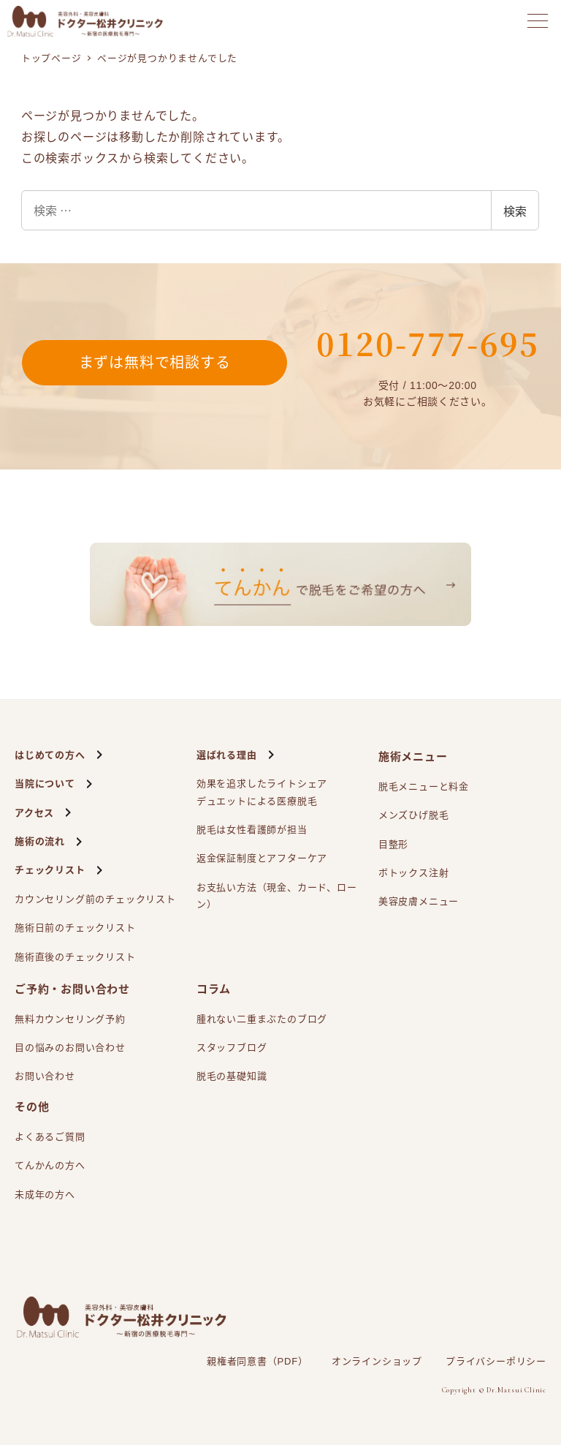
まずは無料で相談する (155, 363)
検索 (515, 210)
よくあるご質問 (50, 1136)
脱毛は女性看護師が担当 (252, 829)
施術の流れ (40, 841)
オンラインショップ (377, 1361)
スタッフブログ (231, 1047)
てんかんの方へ (50, 1165)
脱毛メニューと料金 (423, 786)
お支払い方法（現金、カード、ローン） (276, 896)
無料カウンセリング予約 (70, 1019)
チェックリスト (50, 869)
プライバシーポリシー (496, 1361)
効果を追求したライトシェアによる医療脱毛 (261, 794)
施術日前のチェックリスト (75, 927)
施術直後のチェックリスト (75, 956)
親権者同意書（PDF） (257, 1361)
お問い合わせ (45, 1076)
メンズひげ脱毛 (413, 815)
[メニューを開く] (537, 21)
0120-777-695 (427, 343)
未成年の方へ (45, 1194)
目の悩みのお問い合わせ (70, 1047)
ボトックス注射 (413, 872)
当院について (45, 783)
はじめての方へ (50, 755)
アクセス (34, 812)
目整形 (393, 844)
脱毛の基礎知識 (231, 1076)
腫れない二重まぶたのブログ (261, 1019)
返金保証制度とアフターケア (261, 858)
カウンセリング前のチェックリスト (95, 899)
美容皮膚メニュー (418, 901)
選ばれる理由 (226, 755)
